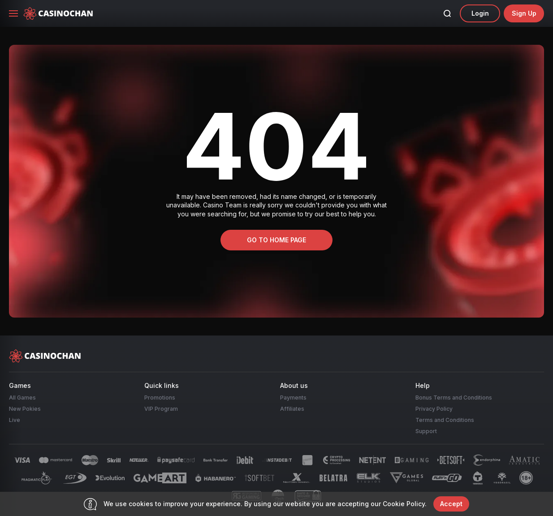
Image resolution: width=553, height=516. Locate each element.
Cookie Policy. (405, 503)
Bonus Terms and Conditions (453, 397)
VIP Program (161, 408)
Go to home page (276, 240)
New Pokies (25, 408)
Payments (293, 397)
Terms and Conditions (444, 420)
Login (480, 13)
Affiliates (292, 408)
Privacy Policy (434, 408)
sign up (524, 13)
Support (426, 431)
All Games (22, 397)
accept (451, 503)
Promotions (159, 397)
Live (14, 420)
